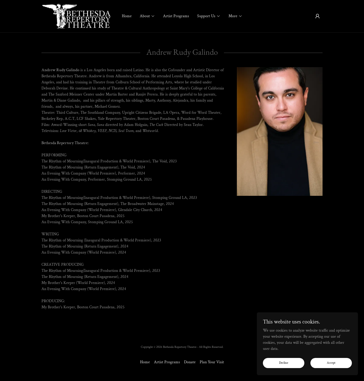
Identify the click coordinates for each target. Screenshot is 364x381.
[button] (147, 16)
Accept (331, 363)
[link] (76, 15)
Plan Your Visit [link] (212, 362)
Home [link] (127, 16)
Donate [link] (190, 362)
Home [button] (145, 362)
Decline (283, 363)
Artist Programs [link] (176, 16)
